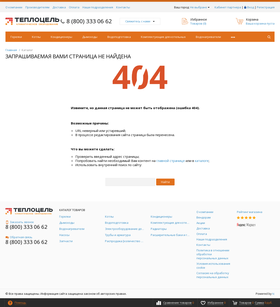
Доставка (59, 7)
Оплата (74, 7)
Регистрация (266, 7)
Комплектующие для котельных (163, 37)
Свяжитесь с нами (140, 21)
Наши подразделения (97, 7)
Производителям (37, 7)
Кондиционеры (61, 37)
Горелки (16, 37)
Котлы (36, 37)
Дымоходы (89, 37)
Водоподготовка (119, 37)
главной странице (170, 160)
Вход (250, 7)
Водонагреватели (208, 37)
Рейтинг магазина (249, 212)
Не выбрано (200, 7)
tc (273, 294)
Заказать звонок (19, 222)
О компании (13, 7)
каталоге (202, 160)
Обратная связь (18, 237)
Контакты (123, 7)
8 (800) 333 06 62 (89, 21)
